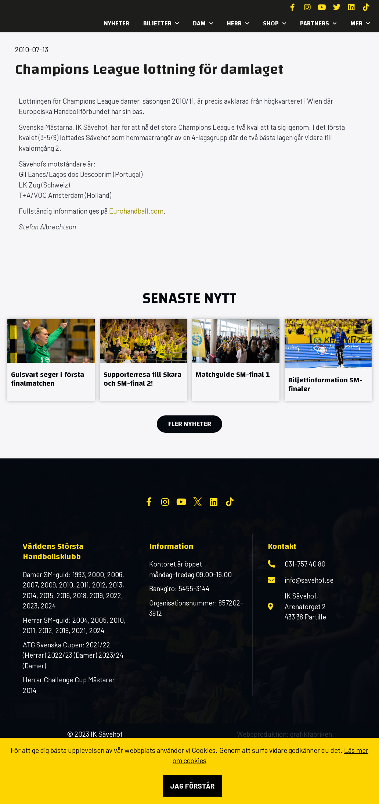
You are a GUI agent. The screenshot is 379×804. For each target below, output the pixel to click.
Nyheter (116, 23)
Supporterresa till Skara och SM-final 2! (142, 379)
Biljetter (161, 23)
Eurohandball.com (136, 211)
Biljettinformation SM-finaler (325, 384)
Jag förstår (192, 786)
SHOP (274, 23)
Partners (318, 23)
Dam (203, 23)
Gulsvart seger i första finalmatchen (47, 379)
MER (360, 23)
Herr (238, 23)
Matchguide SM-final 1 (233, 374)
